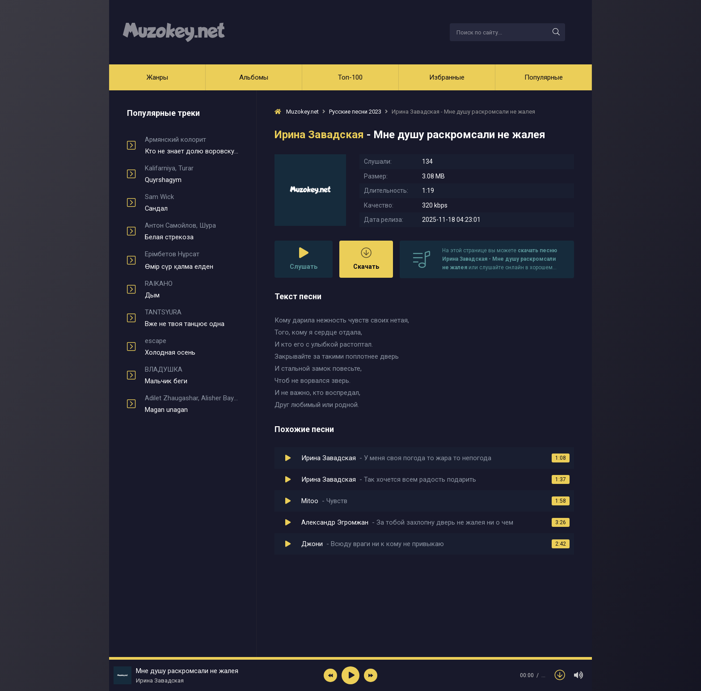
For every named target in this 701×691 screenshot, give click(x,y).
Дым (191, 289)
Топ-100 (350, 77)
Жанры (157, 77)
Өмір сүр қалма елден (191, 260)
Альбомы (253, 77)
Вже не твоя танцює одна (191, 318)
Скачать (366, 258)
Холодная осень (191, 346)
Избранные (447, 77)
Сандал (191, 202)
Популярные (543, 77)
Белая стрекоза (191, 231)
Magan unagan (191, 404)
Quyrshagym (191, 174)
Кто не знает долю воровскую (191, 145)
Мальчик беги (191, 375)
